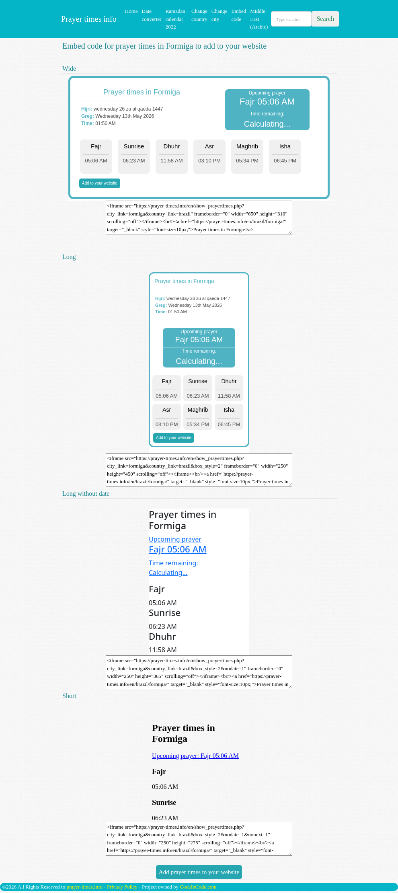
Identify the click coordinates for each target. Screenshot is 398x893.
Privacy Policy (122, 887)
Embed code (238, 15)
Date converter (152, 15)
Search (325, 18)
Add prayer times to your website (199, 872)
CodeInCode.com (198, 887)
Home (131, 11)
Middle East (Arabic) (259, 19)
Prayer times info (88, 18)
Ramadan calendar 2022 (175, 19)
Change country (199, 15)
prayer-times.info (84, 887)
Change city (219, 15)
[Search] (291, 19)
